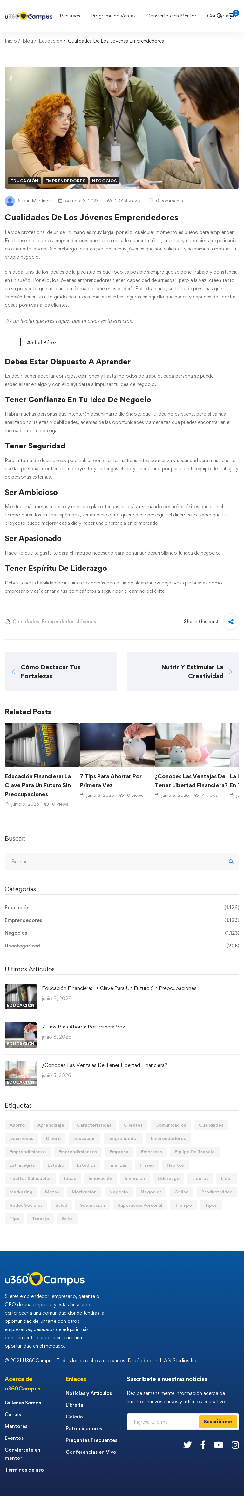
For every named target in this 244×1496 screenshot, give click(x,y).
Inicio (11, 41)
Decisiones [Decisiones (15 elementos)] (21, 1138)
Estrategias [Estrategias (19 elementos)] (22, 1165)
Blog (28, 41)
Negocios (104, 180)
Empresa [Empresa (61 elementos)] (119, 1151)
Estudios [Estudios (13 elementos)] (86, 1165)
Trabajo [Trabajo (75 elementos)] (40, 1218)
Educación (50, 41)
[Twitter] (187, 1445)
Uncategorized (122, 946)
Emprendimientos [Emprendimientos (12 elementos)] (77, 1151)
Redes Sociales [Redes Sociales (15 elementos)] (26, 1205)
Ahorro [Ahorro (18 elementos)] (17, 1125)
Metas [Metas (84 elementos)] (52, 1191)
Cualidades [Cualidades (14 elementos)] (211, 1125)
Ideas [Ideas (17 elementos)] (70, 1178)
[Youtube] (218, 1445)
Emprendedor (58, 621)
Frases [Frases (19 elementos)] (147, 1165)
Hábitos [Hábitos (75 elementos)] (175, 1165)
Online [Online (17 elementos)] (181, 1191)
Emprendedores (65, 180)
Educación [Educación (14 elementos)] (84, 1138)
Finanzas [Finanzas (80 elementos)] (117, 1165)
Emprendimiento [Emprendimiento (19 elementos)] (28, 1151)
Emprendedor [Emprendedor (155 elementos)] (123, 1138)
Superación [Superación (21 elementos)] (92, 1205)
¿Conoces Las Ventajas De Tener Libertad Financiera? (191, 781)
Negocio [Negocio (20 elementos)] (118, 1191)
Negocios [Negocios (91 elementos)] (151, 1191)
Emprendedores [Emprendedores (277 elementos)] (168, 1138)
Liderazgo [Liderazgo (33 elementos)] (169, 1178)
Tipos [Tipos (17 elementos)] (211, 1205)
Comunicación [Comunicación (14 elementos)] (170, 1125)
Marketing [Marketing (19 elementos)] (21, 1191)
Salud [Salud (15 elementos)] (61, 1205)
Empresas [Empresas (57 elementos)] (151, 1151)
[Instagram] (235, 1445)
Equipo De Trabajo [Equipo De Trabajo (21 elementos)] (195, 1151)
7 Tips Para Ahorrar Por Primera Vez (111, 781)
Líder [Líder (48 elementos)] (226, 1178)
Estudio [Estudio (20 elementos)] (56, 1165)
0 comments (166, 200)
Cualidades (26, 621)
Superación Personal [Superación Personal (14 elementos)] (140, 1205)
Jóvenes (86, 621)
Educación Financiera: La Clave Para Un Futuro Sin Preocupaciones (38, 785)
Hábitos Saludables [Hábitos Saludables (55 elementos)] (30, 1178)
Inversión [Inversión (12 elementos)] (135, 1178)
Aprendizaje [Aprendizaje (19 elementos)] (50, 1125)
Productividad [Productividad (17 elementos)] (217, 1191)
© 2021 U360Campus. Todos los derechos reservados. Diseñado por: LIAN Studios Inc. (102, 1360)
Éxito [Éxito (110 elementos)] (67, 1218)
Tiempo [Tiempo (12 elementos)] (183, 1205)
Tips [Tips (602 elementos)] (14, 1218)
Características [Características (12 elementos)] (94, 1125)
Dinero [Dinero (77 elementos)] (53, 1138)
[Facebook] (203, 1445)
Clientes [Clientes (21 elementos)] (133, 1125)
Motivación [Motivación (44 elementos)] (84, 1191)
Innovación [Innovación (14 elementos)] (100, 1178)
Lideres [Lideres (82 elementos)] (200, 1178)
